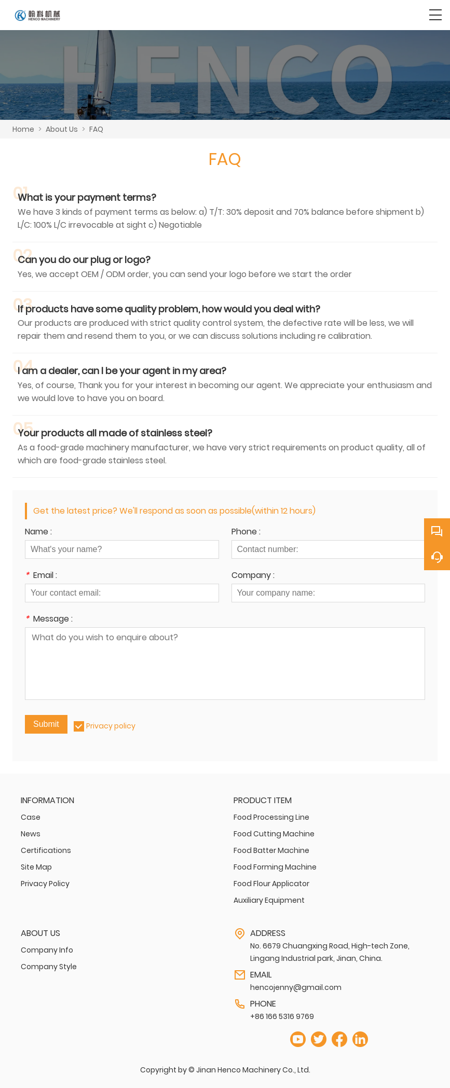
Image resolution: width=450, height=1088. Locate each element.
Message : (49, 620)
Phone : (246, 533)
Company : (253, 576)
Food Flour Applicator (271, 883)
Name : (38, 533)
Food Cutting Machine (274, 834)
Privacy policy (110, 726)
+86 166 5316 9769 (282, 1016)
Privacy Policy (45, 883)
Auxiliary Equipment (269, 900)
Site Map (36, 867)
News (30, 834)
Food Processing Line (271, 817)
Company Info (47, 950)
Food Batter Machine (271, 850)
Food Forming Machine (275, 867)
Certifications (46, 850)
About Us (62, 129)
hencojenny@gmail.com (296, 987)
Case (30, 817)
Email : (41, 576)
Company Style (49, 966)
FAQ (96, 129)
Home (23, 129)
